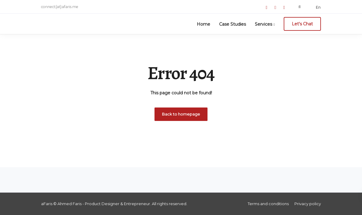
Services (263, 24)
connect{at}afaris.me (59, 6)
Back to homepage (181, 114)
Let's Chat (302, 24)
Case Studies (232, 24)
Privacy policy (307, 203)
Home (203, 24)
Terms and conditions (268, 203)
